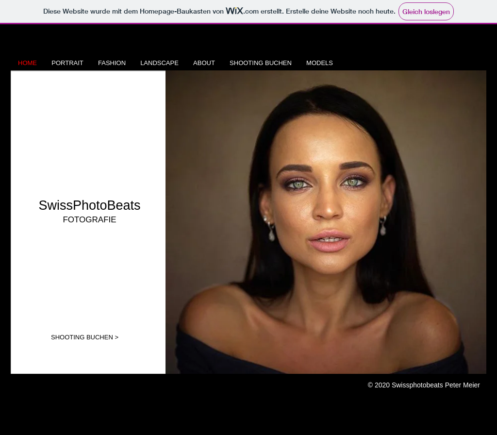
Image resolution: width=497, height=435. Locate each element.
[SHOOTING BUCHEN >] (85, 337)
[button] (326, 222)
